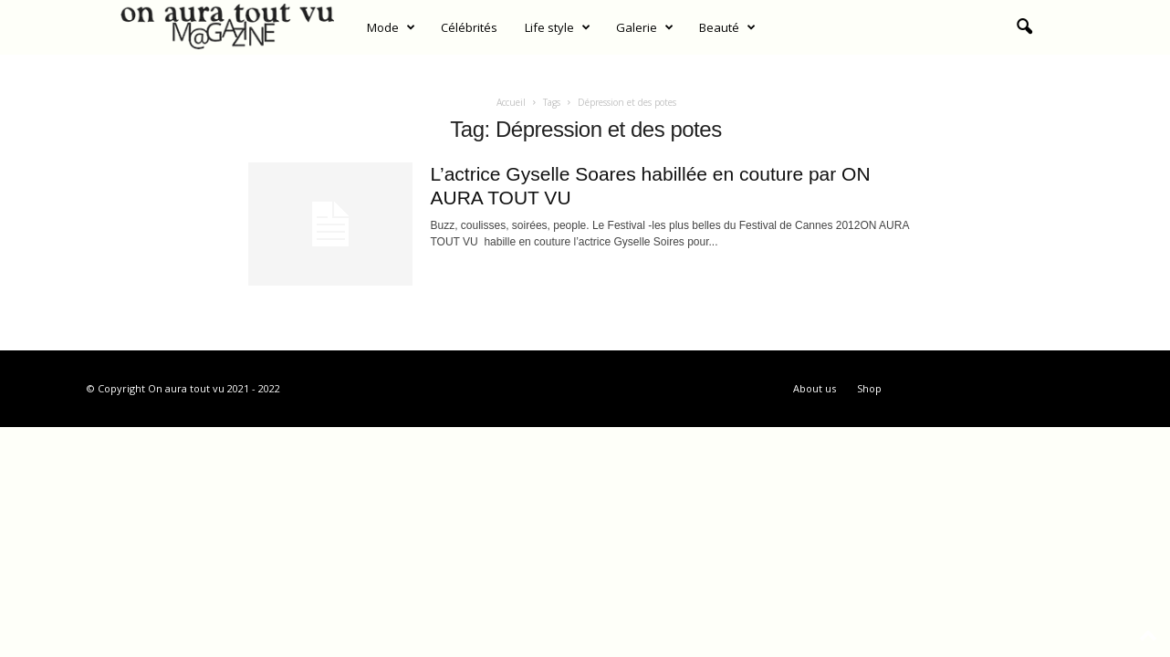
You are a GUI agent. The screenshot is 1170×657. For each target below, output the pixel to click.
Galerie (645, 27)
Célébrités (469, 27)
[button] (1024, 27)
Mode (391, 27)
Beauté (727, 27)
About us (814, 388)
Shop (869, 388)
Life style (557, 27)
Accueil (511, 102)
